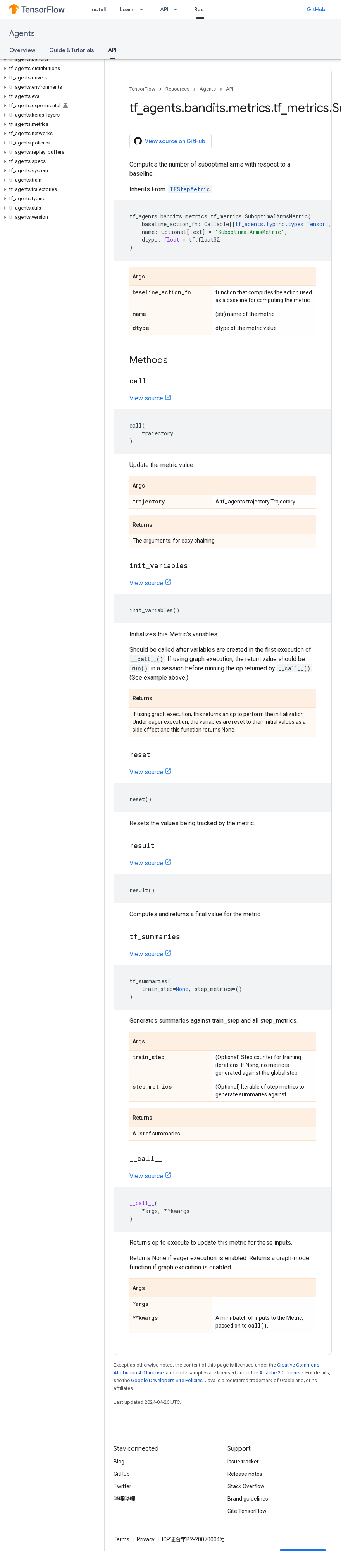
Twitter (122, 1486)
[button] (50, 59)
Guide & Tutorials (71, 49)
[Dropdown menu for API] (178, 9)
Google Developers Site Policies (167, 1380)
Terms (121, 1539)
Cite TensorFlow (247, 1511)
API (164, 9)
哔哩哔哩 (124, 1499)
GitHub (316, 9)
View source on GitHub (169, 141)
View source (146, 398)
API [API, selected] (112, 49)
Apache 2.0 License (281, 1373)
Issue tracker (243, 1461)
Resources (177, 89)
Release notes (244, 1474)
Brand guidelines (247, 1499)
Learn (127, 9)
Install (98, 9)
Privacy (146, 1539)
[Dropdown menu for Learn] (143, 9)
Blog (119, 1461)
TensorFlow (142, 89)
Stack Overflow (246, 1486)
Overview (22, 49)
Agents (22, 33)
